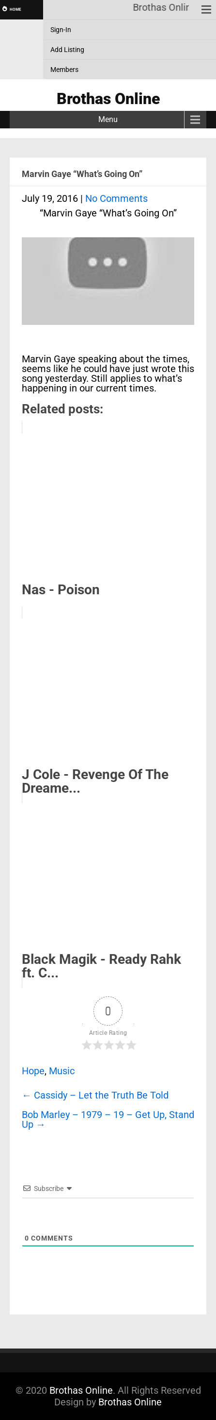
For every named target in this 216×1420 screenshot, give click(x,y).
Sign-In (60, 30)
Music (62, 1071)
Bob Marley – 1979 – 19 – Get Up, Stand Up (108, 1119)
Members (64, 69)
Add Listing (67, 49)
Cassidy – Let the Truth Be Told (95, 1095)
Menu (108, 119)
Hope (33, 1071)
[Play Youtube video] (108, 286)
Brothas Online (81, 1390)
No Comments (116, 198)
